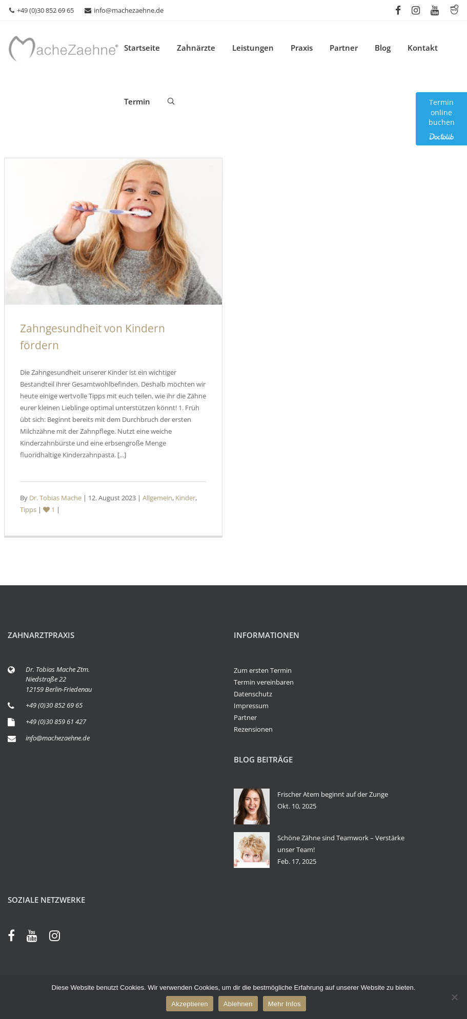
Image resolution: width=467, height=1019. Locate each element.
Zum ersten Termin (263, 670)
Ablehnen (238, 1004)
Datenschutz (253, 693)
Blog (383, 48)
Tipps (28, 509)
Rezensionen (253, 729)
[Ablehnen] (454, 997)
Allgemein (157, 497)
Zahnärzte (196, 48)
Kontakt (423, 48)
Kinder (185, 497)
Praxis (302, 48)
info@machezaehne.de (124, 10)
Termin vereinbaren (264, 682)
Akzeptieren (189, 1004)
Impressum (251, 705)
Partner (344, 48)
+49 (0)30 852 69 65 (41, 10)
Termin (137, 101)
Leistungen (253, 48)
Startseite (142, 48)
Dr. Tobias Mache (55, 497)
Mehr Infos (284, 1004)
